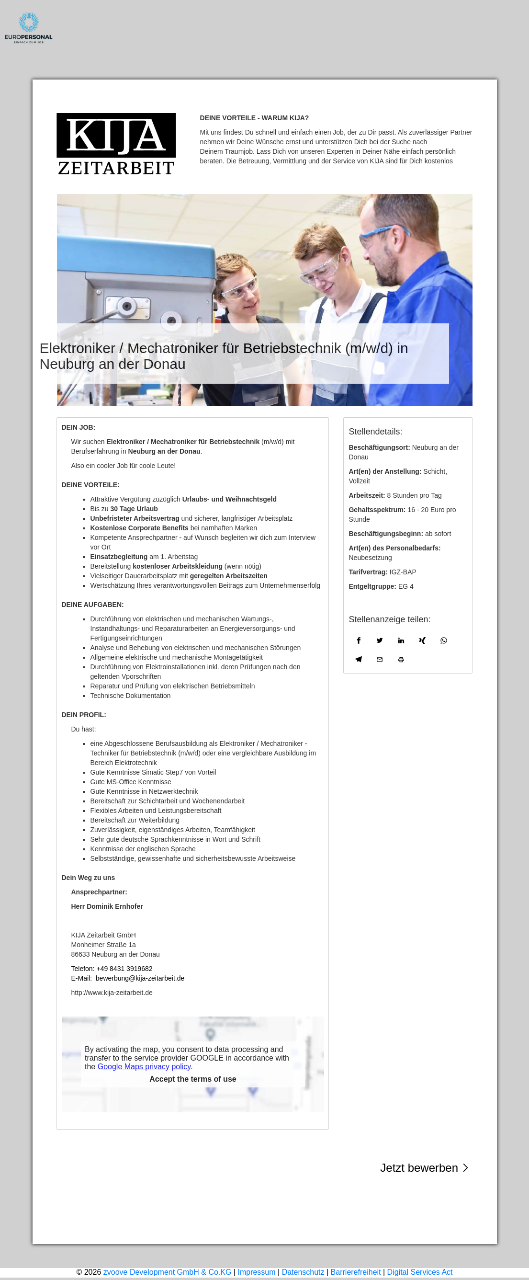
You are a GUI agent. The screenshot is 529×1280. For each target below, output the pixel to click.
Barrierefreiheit (356, 1272)
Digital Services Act (420, 1272)
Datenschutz (303, 1272)
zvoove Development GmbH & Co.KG (167, 1272)
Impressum (264, 1215)
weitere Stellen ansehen (437, 1206)
